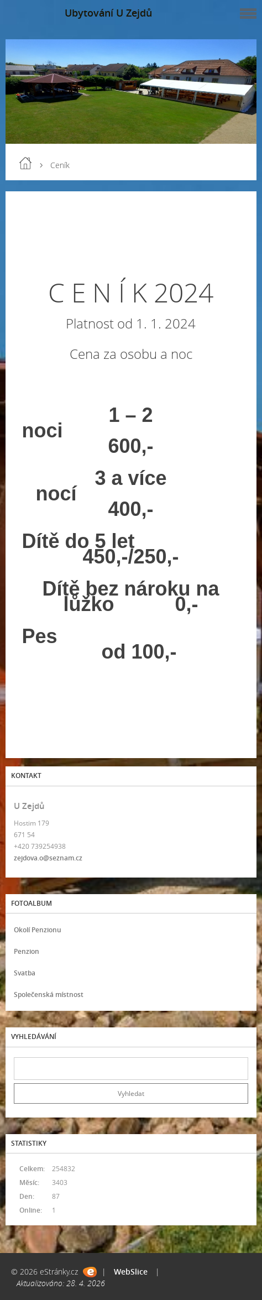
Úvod (25, 163)
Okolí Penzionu (37, 929)
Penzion (26, 951)
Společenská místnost (48, 994)
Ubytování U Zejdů (108, 12)
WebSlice (131, 1271)
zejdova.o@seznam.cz (48, 858)
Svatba (24, 973)
